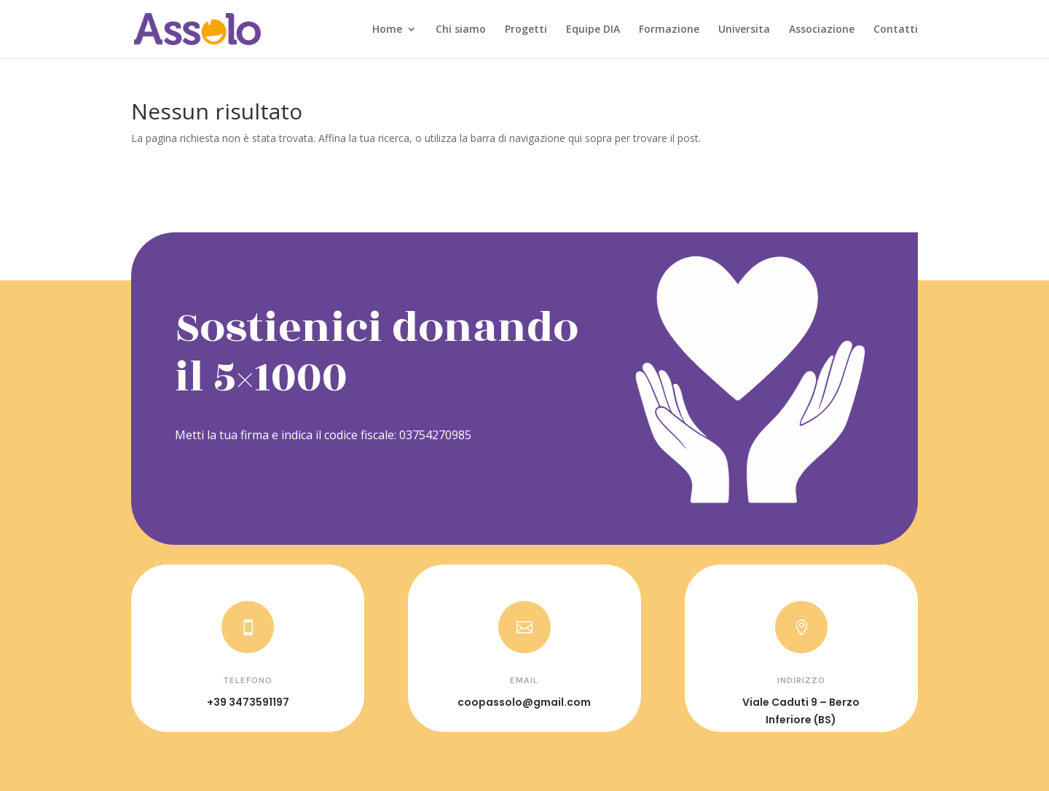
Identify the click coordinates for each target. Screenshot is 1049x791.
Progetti (526, 30)
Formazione (669, 30)
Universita (744, 30)
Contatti (895, 30)
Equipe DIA (593, 30)
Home (387, 30)
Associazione (821, 30)
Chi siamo (461, 30)
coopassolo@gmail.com (524, 702)
